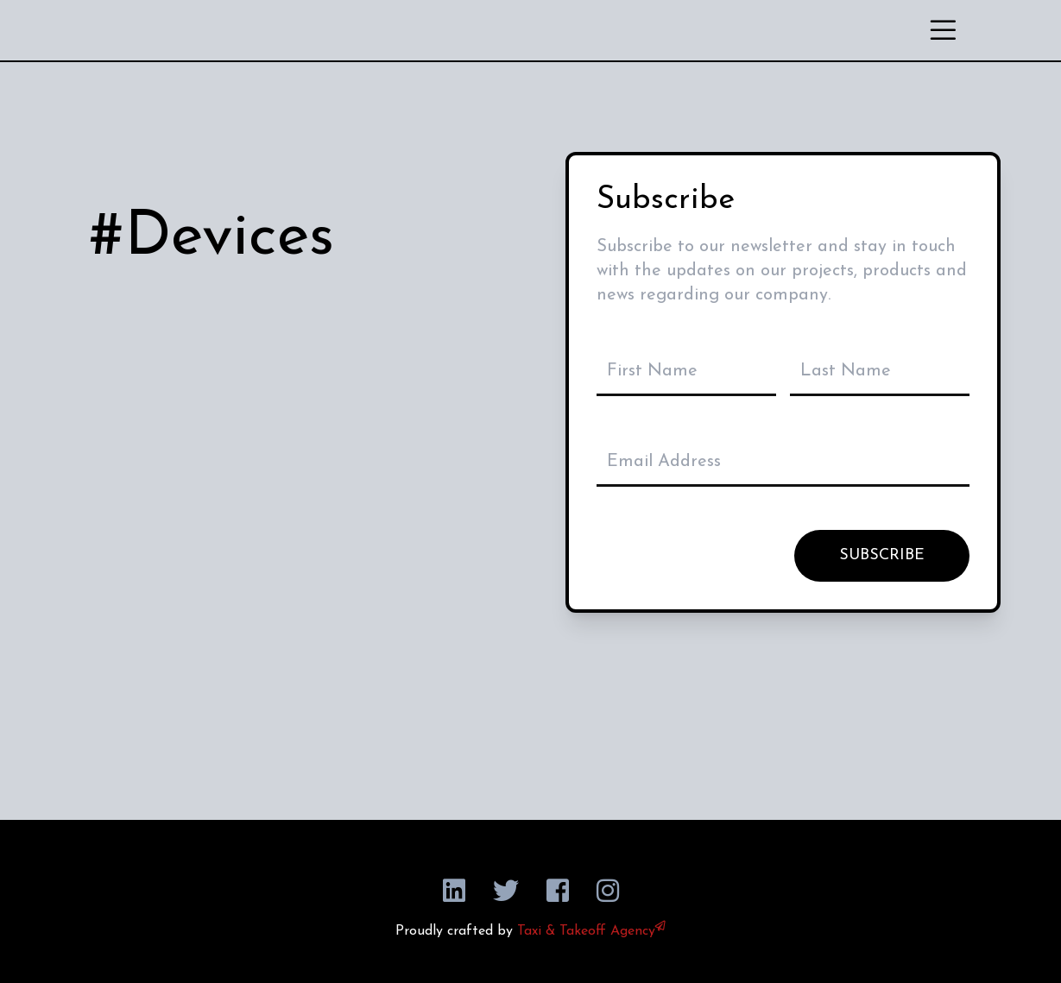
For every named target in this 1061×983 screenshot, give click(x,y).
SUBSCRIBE (882, 555)
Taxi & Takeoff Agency (591, 931)
